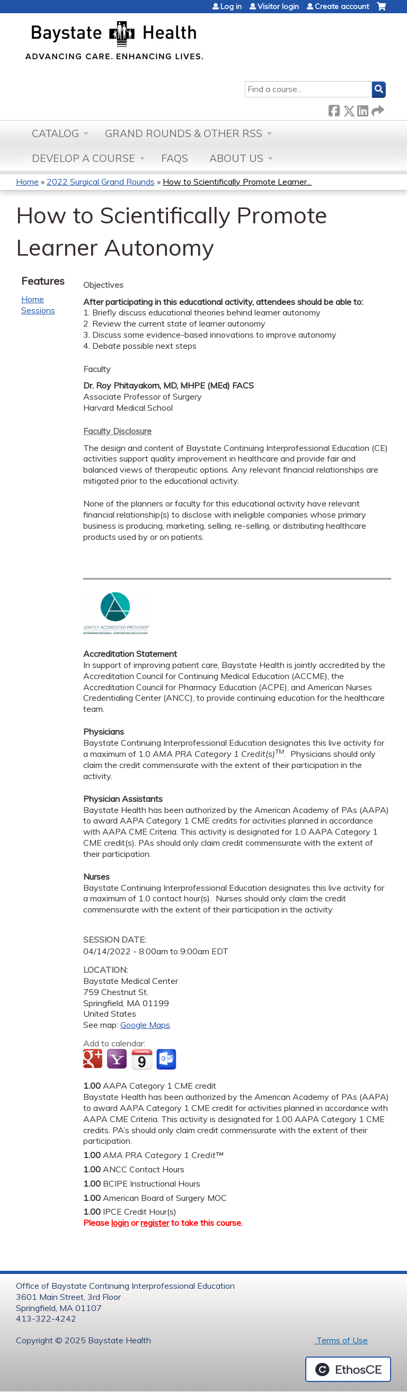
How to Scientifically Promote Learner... (237, 181)
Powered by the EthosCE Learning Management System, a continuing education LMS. (348, 1369)
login (120, 1222)
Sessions (38, 310)
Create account (342, 6)
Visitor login (278, 6)
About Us (236, 158)
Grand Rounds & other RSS (183, 133)
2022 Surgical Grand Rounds (101, 181)
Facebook (334, 109)
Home (27, 181)
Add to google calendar (94, 1059)
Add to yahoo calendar (118, 1059)
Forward (376, 109)
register (154, 1222)
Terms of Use (341, 1340)
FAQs (174, 158)
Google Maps (145, 1024)
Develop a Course (83, 158)
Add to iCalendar (142, 1059)
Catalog (55, 133)
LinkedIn (362, 109)
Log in (231, 6)
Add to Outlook (167, 1059)
